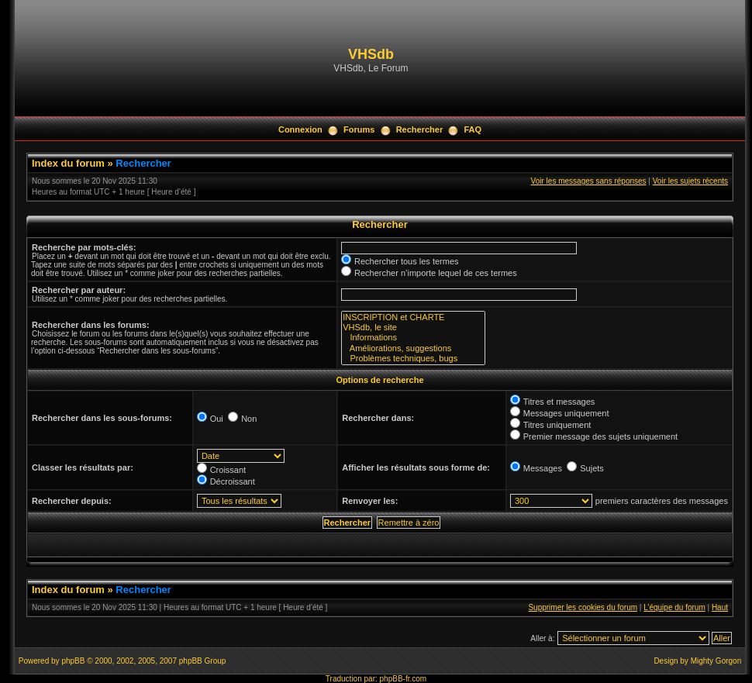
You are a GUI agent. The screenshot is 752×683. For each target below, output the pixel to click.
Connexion (300, 129)
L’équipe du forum (674, 607)
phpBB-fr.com (403, 678)
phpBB (73, 661)
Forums (358, 129)
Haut (720, 607)
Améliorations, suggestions (413, 348)
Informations (413, 338)
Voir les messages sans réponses (589, 181)
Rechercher (419, 129)
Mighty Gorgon (716, 661)
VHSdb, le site (413, 328)
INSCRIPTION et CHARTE (413, 317)
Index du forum (68, 163)
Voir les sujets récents (690, 181)
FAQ (472, 129)
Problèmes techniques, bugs (413, 359)
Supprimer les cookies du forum (582, 607)
